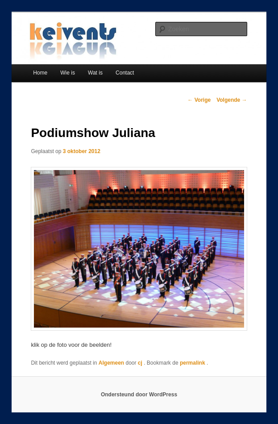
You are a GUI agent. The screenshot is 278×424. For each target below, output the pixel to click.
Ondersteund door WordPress (139, 394)
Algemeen (111, 363)
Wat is (95, 73)
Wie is (67, 73)
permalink (193, 363)
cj (141, 363)
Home (40, 73)
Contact (125, 73)
